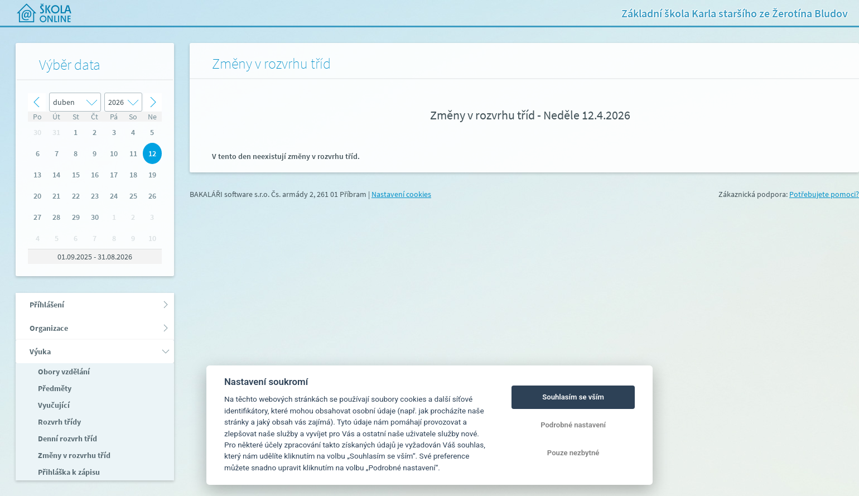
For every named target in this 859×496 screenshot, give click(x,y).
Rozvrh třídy (58, 422)
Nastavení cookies (401, 194)
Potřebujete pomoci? (824, 194)
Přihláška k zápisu (68, 472)
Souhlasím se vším (573, 397)
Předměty (53, 388)
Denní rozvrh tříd (66, 439)
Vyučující (53, 405)
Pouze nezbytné (573, 453)
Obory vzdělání (63, 372)
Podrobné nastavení (573, 425)
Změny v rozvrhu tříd (73, 455)
